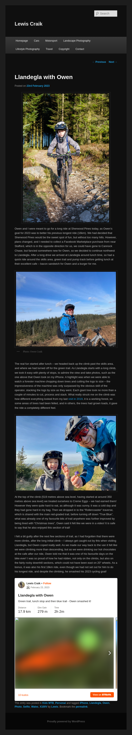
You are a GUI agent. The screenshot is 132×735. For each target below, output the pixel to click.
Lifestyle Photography (28, 49)
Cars (36, 40)
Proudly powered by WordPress (66, 721)
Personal (60, 703)
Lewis (54, 706)
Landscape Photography (77, 40)
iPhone (84, 703)
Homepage (22, 40)
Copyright (64, 49)
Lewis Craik (28, 24)
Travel (49, 49)
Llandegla (95, 703)
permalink (82, 706)
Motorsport (51, 40)
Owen (106, 703)
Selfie (26, 706)
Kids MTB (48, 703)
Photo (18, 706)
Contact (79, 49)
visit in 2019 (75, 398)
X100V (43, 706)
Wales (34, 706)
